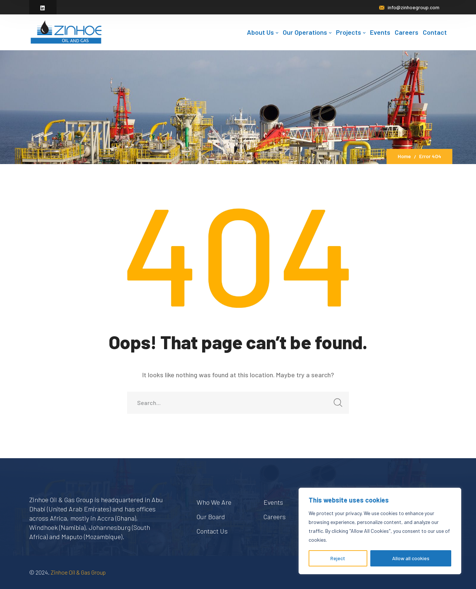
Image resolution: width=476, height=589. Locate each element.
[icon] (42, 8)
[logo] (66, 31)
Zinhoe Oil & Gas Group (78, 572)
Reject (337, 558)
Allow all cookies (410, 558)
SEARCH (335, 404)
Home (404, 156)
